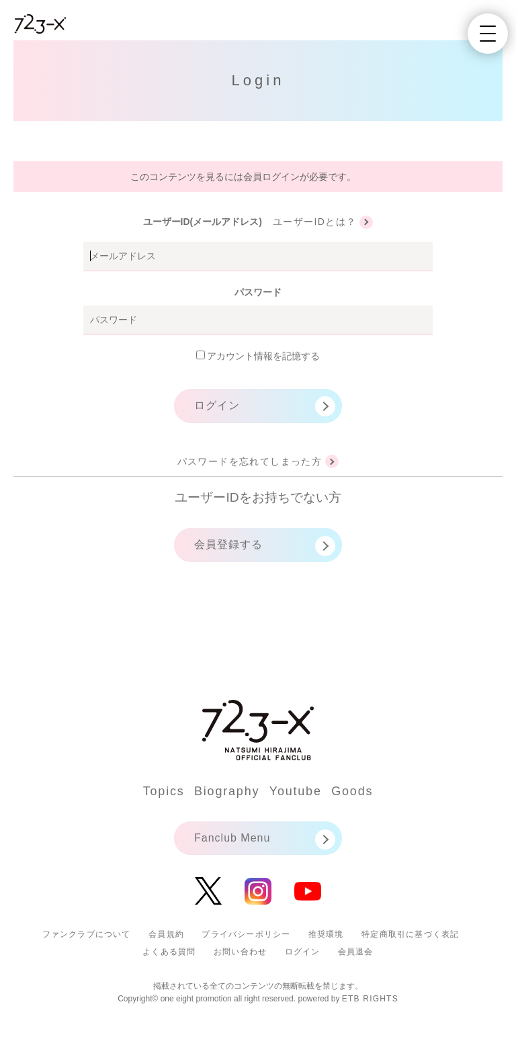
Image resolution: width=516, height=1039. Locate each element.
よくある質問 (169, 951)
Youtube (295, 791)
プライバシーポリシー (246, 934)
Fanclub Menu (232, 838)
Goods (352, 791)
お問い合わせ (240, 951)
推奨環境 (326, 934)
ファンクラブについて (86, 934)
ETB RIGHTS (370, 998)
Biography (226, 791)
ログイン (217, 405)
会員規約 (166, 934)
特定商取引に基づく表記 (410, 934)
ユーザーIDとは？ (315, 221)
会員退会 (356, 951)
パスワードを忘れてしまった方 (249, 461)
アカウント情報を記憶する (258, 356)
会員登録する (228, 544)
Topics (164, 791)
